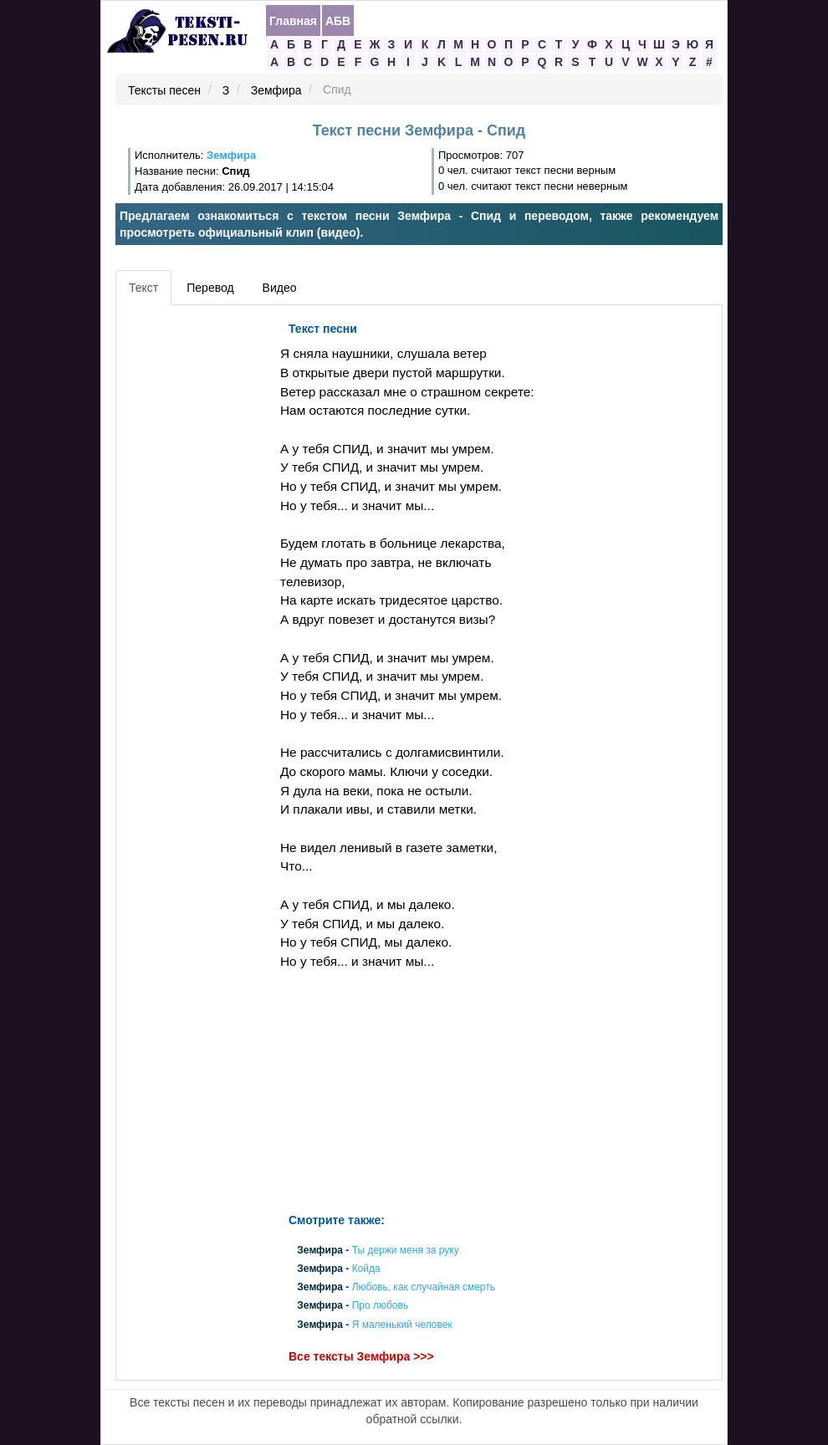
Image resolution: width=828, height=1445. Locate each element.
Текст (143, 287)
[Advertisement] (196, 564)
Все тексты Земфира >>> (361, 1356)
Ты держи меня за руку (405, 1250)
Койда (366, 1268)
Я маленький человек (402, 1324)
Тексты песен (164, 90)
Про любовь (380, 1306)
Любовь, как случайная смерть (423, 1288)
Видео (280, 287)
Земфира (276, 90)
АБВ (337, 21)
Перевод (210, 287)
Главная (293, 21)
